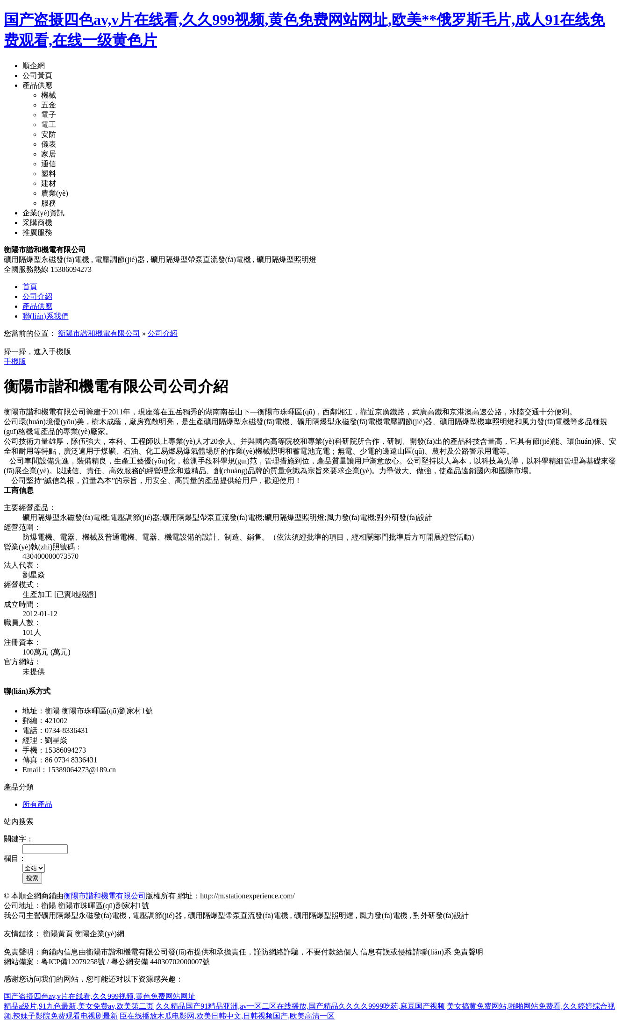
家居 (48, 154)
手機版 (15, 361)
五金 (48, 105)
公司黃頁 (37, 75)
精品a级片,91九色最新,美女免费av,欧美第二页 (79, 1006)
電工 (48, 124)
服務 (48, 203)
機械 (48, 95)
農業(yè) (54, 193)
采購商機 (37, 223)
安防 (48, 134)
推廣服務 (37, 232)
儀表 (48, 144)
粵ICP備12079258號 (73, 962)
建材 (48, 183)
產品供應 (37, 85)
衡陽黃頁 (58, 934)
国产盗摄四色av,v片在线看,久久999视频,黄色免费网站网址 (99, 996)
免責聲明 (468, 952)
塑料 (48, 174)
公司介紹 (37, 296)
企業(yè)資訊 (43, 213)
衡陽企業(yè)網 (99, 934)
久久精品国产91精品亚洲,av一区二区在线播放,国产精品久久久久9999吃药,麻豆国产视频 (300, 1006)
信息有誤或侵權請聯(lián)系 (405, 952)
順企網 (33, 66)
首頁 (29, 287)
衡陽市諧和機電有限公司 (99, 333)
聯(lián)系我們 (45, 316)
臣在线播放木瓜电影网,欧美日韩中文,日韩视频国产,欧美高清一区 (227, 1016)
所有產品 (37, 804)
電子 (48, 115)
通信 (48, 164)
